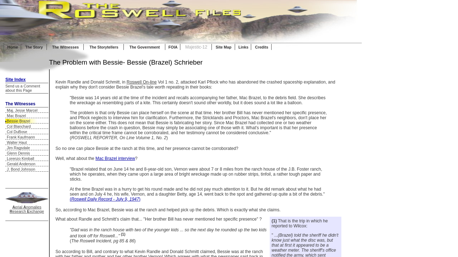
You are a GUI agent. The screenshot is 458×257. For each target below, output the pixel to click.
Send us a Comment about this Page (22, 88)
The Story (34, 47)
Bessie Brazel (18, 121)
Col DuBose (17, 132)
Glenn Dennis (18, 153)
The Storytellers (103, 47)
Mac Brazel (16, 116)
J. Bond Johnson (21, 169)
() (105, 199)
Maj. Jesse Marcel (22, 110)
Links (243, 47)
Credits (261, 47)
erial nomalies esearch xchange (27, 209)
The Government (145, 47)
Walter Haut (17, 142)
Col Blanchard (19, 126)
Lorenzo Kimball (20, 158)
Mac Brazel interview (115, 158)
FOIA (173, 47)
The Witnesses (65, 47)
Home (13, 47)
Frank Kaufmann (21, 137)
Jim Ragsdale (18, 148)
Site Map (224, 47)
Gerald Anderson (21, 164)
